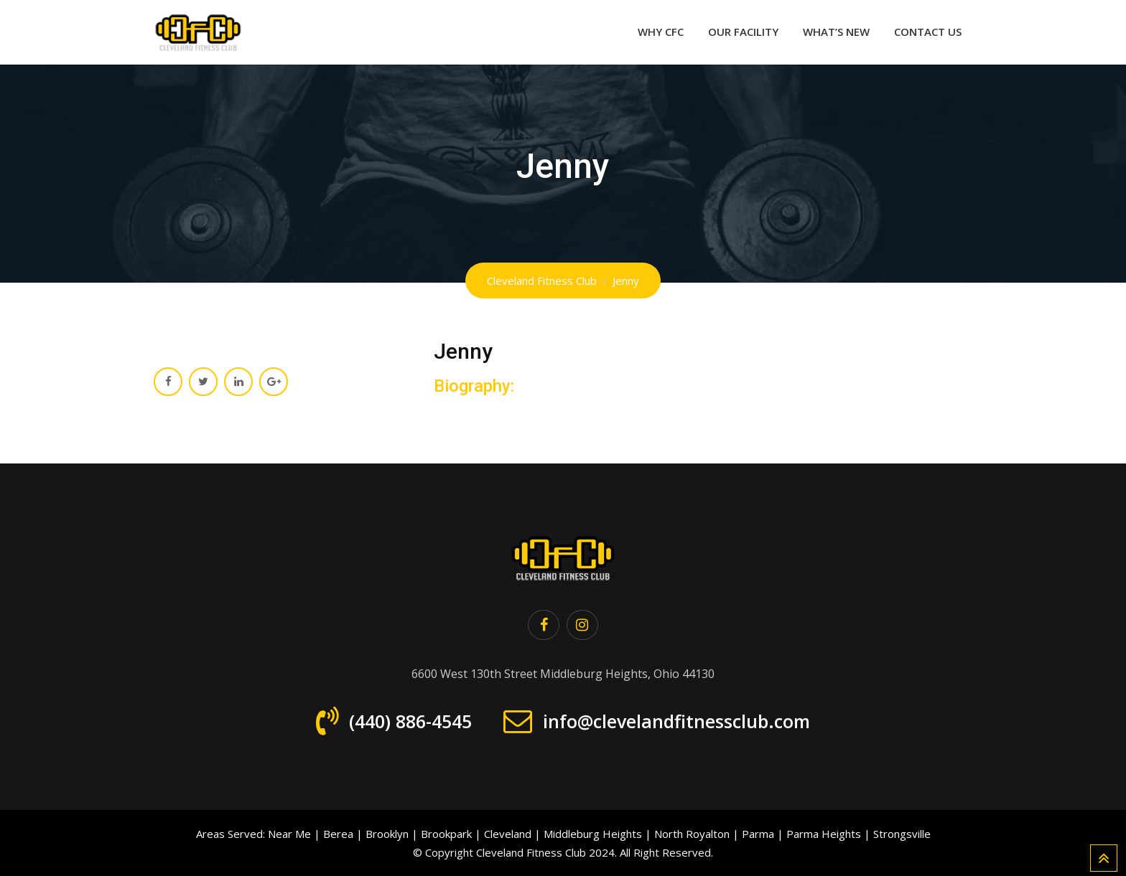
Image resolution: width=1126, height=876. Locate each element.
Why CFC (661, 31)
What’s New (836, 31)
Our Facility (743, 31)
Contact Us (928, 31)
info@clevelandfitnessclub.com (676, 721)
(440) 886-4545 (410, 721)
